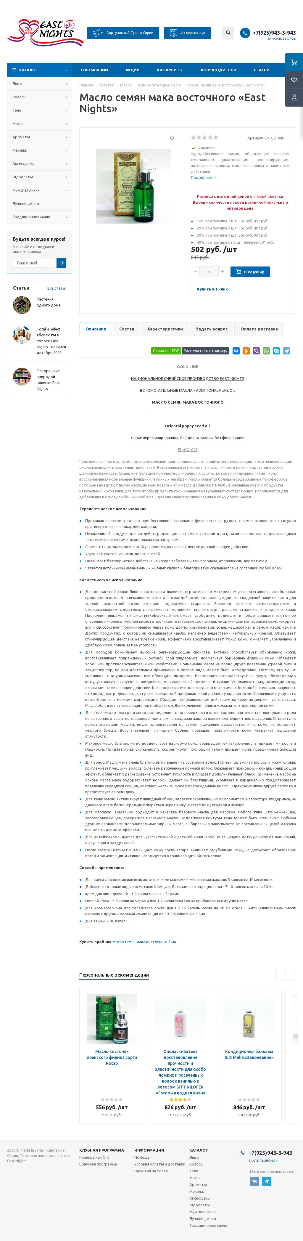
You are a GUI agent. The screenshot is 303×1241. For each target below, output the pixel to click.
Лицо (17, 83)
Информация (149, 1150)
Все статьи (56, 288)
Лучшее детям (25, 203)
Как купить (169, 70)
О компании (94, 70)
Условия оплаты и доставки (159, 1164)
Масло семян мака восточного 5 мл (144, 942)
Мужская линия (26, 190)
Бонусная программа (98, 1164)
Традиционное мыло (31, 217)
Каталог (28, 70)
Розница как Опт (94, 1157)
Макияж (19, 150)
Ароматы (21, 137)
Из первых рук (187, 33)
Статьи (262, 70)
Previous (281, 975)
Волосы (19, 97)
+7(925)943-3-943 (274, 32)
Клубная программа (101, 1150)
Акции (132, 70)
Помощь (142, 1157)
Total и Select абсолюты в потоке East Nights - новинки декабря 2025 (51, 341)
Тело (16, 110)
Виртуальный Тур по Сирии (123, 33)
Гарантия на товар (151, 1171)
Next (291, 975)
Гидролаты (22, 177)
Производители (217, 70)
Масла (18, 123)
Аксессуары (23, 163)
